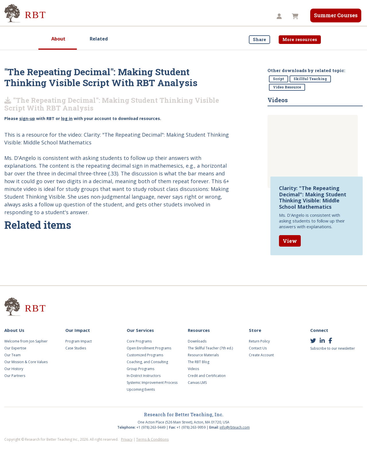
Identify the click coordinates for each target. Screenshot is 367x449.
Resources (204, 16)
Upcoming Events (141, 389)
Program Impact (78, 341)
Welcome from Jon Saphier (26, 341)
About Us (67, 16)
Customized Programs (145, 355)
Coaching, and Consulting (147, 361)
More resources (299, 39)
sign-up (27, 118)
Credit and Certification (207, 375)
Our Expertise (15, 348)
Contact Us (258, 348)
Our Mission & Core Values (26, 361)
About (58, 39)
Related (99, 39)
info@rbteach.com (235, 427)
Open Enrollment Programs (149, 348)
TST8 (258, 16)
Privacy (126, 439)
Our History (13, 368)
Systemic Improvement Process (152, 382)
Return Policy (259, 341)
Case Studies (75, 348)
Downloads (197, 341)
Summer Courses (336, 15)
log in (67, 118)
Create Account (261, 355)
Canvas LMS (197, 382)
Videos (173, 16)
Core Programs (139, 341)
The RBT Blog (198, 361)
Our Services (139, 16)
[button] (280, 16)
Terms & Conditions (152, 439)
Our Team (12, 355)
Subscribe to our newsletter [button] (332, 348)
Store (233, 16)
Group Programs (140, 368)
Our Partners (14, 375)
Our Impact (101, 16)
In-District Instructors (144, 375)
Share (259, 39)
